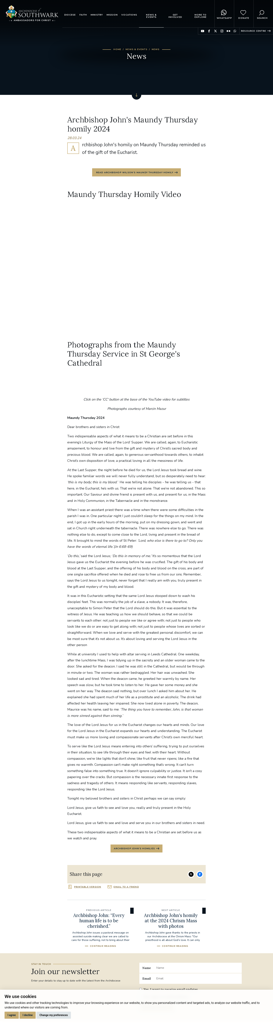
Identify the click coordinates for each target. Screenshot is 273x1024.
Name (146, 970)
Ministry (97, 14)
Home (117, 49)
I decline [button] (28, 1015)
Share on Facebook (199, 876)
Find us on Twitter (215, 31)
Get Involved (175, 16)
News (156, 49)
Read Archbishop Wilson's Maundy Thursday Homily (134, 172)
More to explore (200, 16)
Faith (83, 14)
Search (262, 13)
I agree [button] (12, 1015)
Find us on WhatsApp (234, 31)
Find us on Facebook (209, 31)
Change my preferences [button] (53, 1015)
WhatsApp (224, 13)
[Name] (197, 970)
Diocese (70, 14)
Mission (112, 14)
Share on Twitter (191, 876)
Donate (243, 13)
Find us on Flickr (228, 31)
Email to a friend (126, 888)
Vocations (129, 14)
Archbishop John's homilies (134, 850)
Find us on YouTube (202, 31)
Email (146, 980)
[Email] (197, 980)
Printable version (87, 888)
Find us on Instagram (222, 31)
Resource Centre (253, 30)
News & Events (151, 16)
